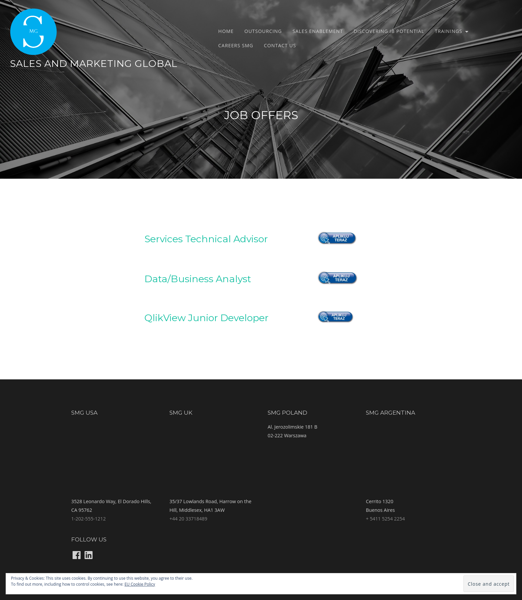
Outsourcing (263, 31)
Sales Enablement (318, 31)
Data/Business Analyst (197, 279)
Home (226, 31)
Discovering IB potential (389, 31)
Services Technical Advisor (206, 239)
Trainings (448, 31)
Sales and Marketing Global (93, 63)
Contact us (280, 45)
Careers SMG (235, 45)
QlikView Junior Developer (206, 317)
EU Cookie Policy (140, 584)
